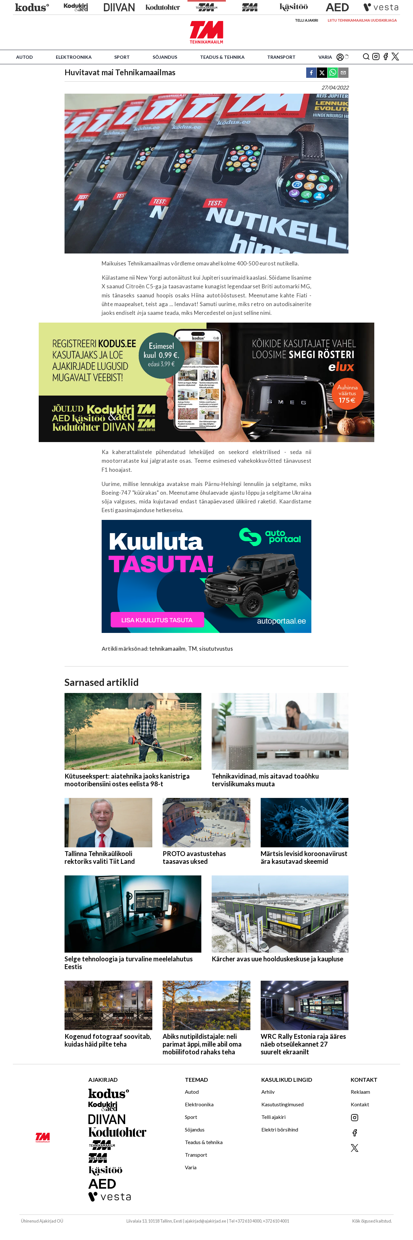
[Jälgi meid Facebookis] (385, 57)
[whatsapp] (332, 73)
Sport (122, 57)
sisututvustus (216, 648)
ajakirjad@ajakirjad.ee (205, 1221)
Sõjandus (165, 57)
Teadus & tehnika (222, 57)
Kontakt (360, 1104)
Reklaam (360, 1092)
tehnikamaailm (167, 648)
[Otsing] (366, 57)
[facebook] (311, 73)
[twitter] (322, 73)
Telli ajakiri (306, 20)
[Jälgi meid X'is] (395, 57)
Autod (24, 57)
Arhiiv (268, 1092)
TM (192, 648)
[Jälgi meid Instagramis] (376, 57)
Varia (325, 57)
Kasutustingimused (282, 1104)
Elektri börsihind (279, 1129)
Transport (281, 57)
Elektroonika (74, 57)
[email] (343, 73)
